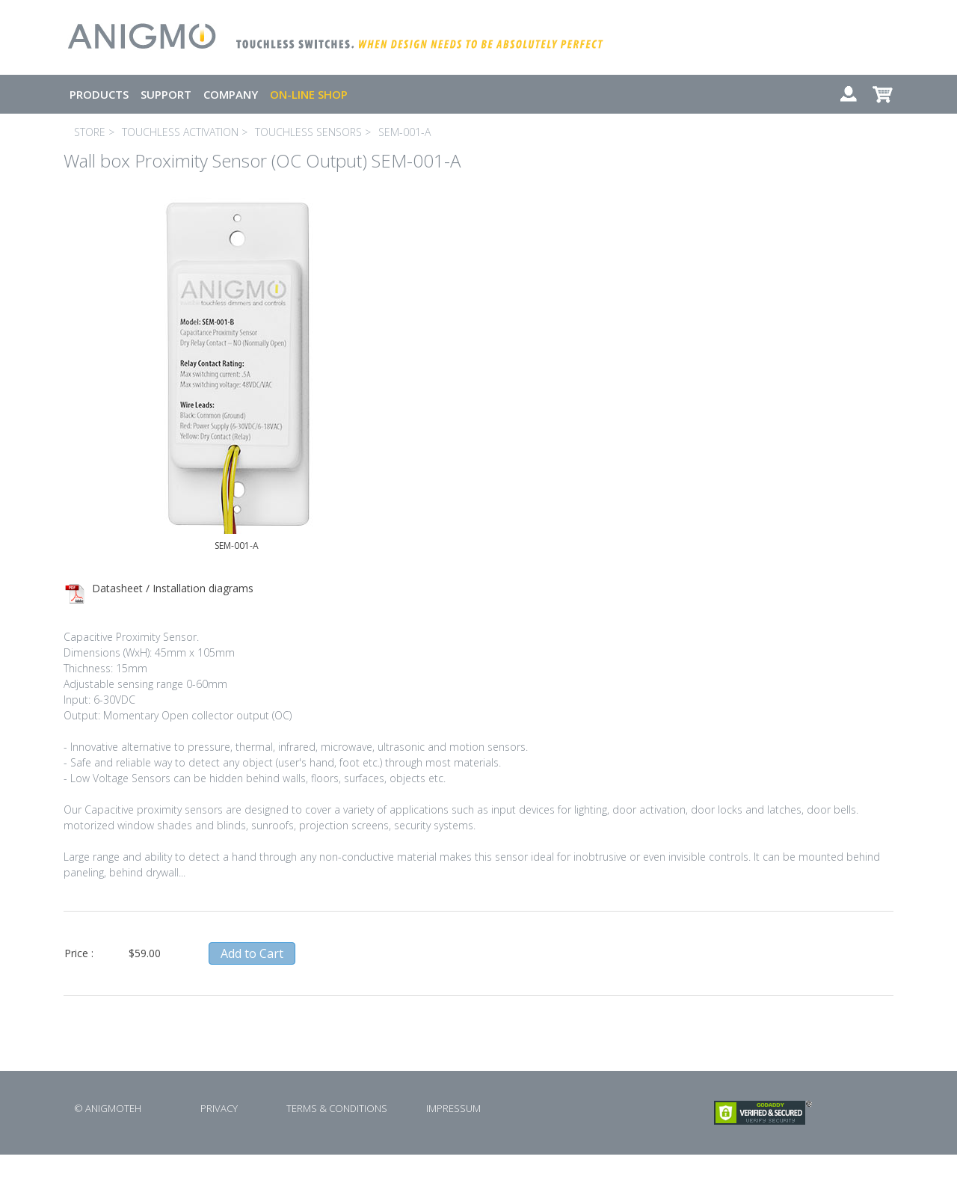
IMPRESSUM (453, 1108)
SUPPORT (166, 94)
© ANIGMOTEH (107, 1108)
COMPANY (230, 94)
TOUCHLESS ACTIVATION (180, 132)
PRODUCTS (99, 94)
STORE (89, 132)
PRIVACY (219, 1108)
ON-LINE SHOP (309, 94)
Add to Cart (252, 953)
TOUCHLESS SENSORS (308, 132)
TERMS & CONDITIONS (336, 1108)
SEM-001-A (404, 132)
